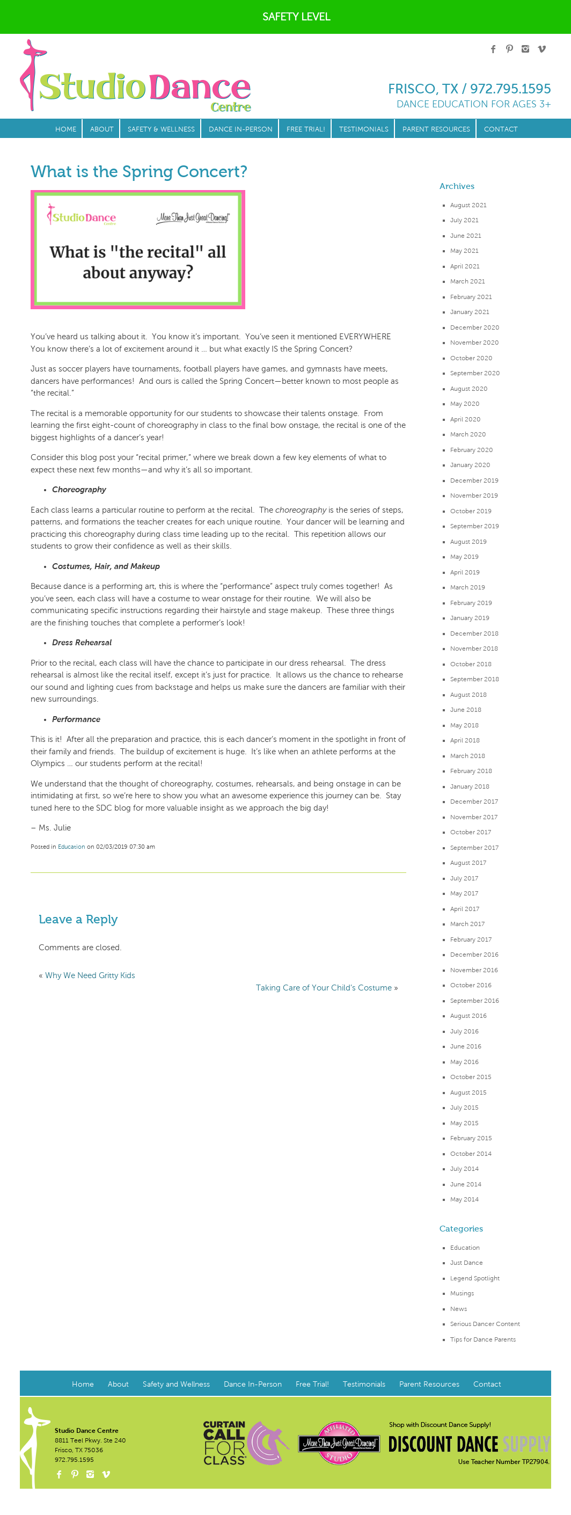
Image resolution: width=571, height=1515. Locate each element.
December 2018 (474, 633)
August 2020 (469, 388)
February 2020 (471, 450)
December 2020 (475, 327)
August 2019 (468, 541)
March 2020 (468, 434)
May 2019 (464, 556)
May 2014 (464, 1199)
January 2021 (469, 312)
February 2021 (471, 297)
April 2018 (465, 740)
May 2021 (464, 250)
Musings (462, 1293)
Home (65, 129)
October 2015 (471, 1077)
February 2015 (471, 1138)
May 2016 (464, 1062)
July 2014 (464, 1168)
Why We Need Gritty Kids (90, 975)
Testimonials (364, 129)
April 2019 (465, 572)
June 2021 (465, 235)
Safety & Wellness (161, 129)
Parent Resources (436, 129)
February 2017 (471, 939)
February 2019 (471, 603)
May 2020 (465, 403)
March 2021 (467, 281)
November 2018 (474, 648)
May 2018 (464, 725)
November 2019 (474, 495)
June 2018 (465, 709)
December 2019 (474, 480)
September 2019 (474, 526)
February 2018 (471, 771)
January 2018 (469, 786)
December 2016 (474, 954)
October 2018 (471, 664)
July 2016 (464, 1031)
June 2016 (465, 1046)
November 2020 (474, 342)
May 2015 (464, 1123)
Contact (501, 129)
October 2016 (471, 985)
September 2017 (474, 847)
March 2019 (467, 587)
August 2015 (468, 1092)
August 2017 (468, 862)
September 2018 (474, 679)
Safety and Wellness (176, 1384)
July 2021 (464, 220)
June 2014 (465, 1184)
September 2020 (475, 373)
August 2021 (468, 205)
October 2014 (471, 1153)
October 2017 (470, 832)
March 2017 (467, 924)
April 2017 (464, 909)
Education (465, 1247)
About (102, 129)
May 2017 (464, 893)
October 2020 (471, 358)
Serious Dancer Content (485, 1324)
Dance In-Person (241, 129)
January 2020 (470, 465)
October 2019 (471, 511)
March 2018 (467, 756)
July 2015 (464, 1107)
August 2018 (468, 694)
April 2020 (465, 419)
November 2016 (474, 970)
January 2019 (469, 618)
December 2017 (474, 801)
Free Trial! (306, 129)
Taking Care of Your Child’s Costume (324, 988)
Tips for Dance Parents (483, 1339)
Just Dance (466, 1262)
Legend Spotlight (475, 1278)
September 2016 (474, 1000)
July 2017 (464, 878)
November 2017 (473, 817)
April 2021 (465, 266)
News (458, 1309)
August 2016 (468, 1015)
